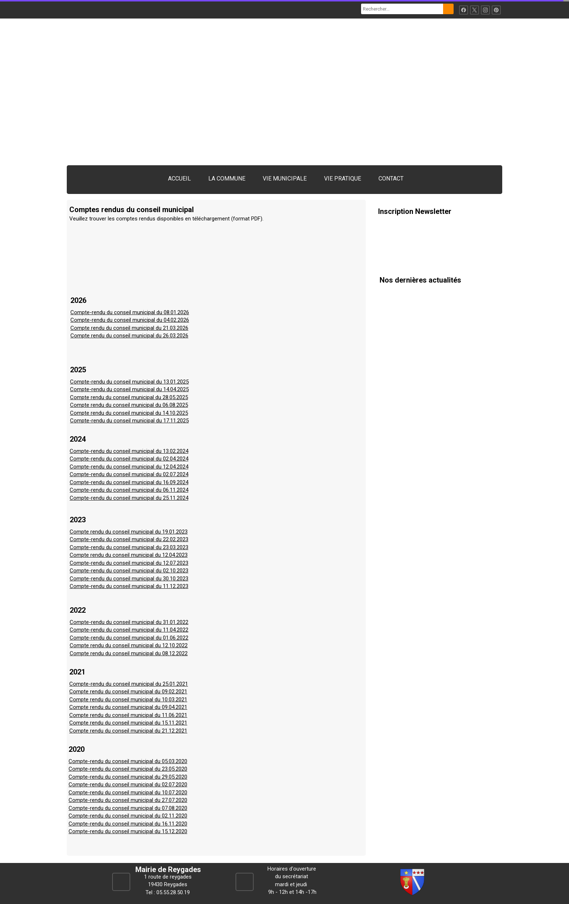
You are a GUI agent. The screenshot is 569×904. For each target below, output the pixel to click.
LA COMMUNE (226, 178)
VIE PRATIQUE (342, 178)
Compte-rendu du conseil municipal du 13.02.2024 (129, 451)
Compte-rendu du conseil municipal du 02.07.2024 (129, 474)
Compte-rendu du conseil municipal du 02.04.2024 (129, 458)
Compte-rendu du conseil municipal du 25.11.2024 (129, 498)
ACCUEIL (179, 178)
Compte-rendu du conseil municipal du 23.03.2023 (129, 547)
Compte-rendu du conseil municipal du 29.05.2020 (128, 777)
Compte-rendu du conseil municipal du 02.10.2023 (129, 570)
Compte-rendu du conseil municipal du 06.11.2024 (129, 490)
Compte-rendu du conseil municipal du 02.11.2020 (128, 815)
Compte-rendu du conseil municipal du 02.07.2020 (128, 784)
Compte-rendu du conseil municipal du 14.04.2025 (129, 389)
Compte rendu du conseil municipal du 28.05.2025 (129, 397)
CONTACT (391, 178)
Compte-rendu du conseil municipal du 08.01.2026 (129, 312)
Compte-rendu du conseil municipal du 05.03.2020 (128, 761)
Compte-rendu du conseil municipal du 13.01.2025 (129, 381)
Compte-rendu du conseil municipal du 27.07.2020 (128, 800)
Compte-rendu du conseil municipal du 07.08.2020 (128, 808)
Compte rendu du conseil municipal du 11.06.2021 (128, 715)
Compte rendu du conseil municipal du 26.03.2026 (129, 335)
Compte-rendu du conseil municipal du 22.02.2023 (129, 539)
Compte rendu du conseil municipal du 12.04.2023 (129, 555)
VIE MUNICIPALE (285, 178)
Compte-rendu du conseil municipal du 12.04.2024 (129, 466)
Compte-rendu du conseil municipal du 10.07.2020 (128, 792)
